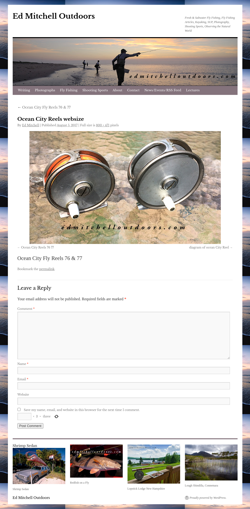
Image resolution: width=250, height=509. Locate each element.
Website (23, 394)
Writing (24, 90)
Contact (133, 90)
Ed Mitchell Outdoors (54, 16)
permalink (47, 269)
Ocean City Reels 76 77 (37, 247)
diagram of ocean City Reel (209, 247)
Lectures (193, 90)
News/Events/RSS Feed (162, 90)
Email (22, 379)
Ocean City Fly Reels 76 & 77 (44, 107)
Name (22, 364)
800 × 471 (103, 125)
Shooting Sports (95, 90)
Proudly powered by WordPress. (208, 497)
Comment (26, 309)
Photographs (45, 90)
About (117, 90)
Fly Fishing (69, 90)
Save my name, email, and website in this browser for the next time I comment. (82, 410)
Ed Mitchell (30, 125)
